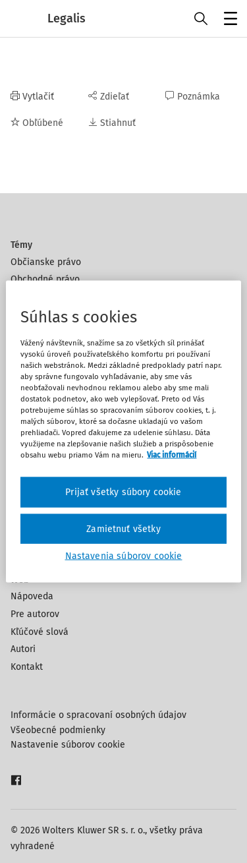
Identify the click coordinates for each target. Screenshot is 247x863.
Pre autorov (35, 614)
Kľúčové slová (40, 632)
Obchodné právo (45, 279)
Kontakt (27, 666)
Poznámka (192, 96)
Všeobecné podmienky (58, 730)
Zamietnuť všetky (123, 528)
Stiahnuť (112, 123)
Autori (23, 649)
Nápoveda (32, 596)
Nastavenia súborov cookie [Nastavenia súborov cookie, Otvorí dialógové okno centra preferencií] (123, 556)
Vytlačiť (32, 96)
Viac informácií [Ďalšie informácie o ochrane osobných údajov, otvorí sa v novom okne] (171, 455)
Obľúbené (37, 123)
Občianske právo (46, 262)
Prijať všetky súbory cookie (123, 492)
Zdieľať (108, 96)
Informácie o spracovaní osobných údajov (98, 715)
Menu (228, 20)
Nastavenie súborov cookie (68, 744)
